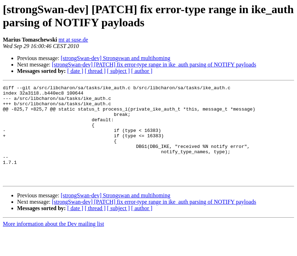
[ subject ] (118, 71)
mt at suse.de (73, 40)
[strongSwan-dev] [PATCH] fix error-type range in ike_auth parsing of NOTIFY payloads (154, 65)
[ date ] (75, 71)
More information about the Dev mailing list (53, 243)
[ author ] (142, 71)
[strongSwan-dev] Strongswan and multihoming (115, 58)
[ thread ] (95, 71)
